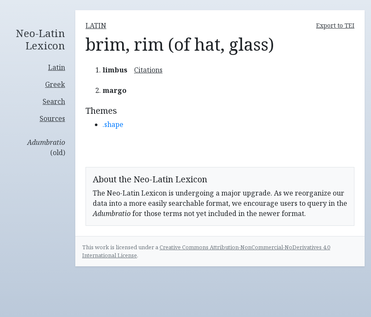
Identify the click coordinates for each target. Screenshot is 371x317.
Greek (55, 84)
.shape (113, 124)
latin (96, 25)
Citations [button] (148, 70)
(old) (46, 147)
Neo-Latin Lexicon (40, 39)
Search (54, 101)
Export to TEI (335, 25)
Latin (56, 67)
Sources (52, 118)
